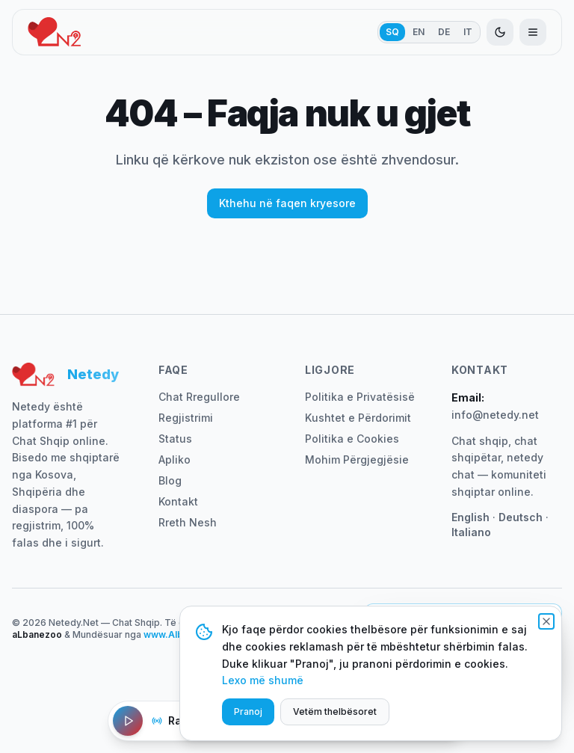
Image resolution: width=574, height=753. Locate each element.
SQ (392, 31)
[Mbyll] (546, 621)
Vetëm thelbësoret (335, 711)
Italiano (471, 532)
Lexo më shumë (262, 680)
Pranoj (248, 711)
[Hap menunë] (532, 32)
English (470, 517)
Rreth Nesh (187, 522)
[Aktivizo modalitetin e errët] (500, 32)
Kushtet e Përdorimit (358, 417)
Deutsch (521, 517)
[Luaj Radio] (128, 721)
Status (175, 438)
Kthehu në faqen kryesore (287, 203)
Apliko (174, 459)
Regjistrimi (185, 417)
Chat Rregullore (199, 396)
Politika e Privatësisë (360, 396)
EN (419, 31)
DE (444, 31)
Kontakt (178, 501)
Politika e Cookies (352, 438)
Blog (170, 480)
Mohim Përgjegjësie (357, 459)
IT (467, 31)
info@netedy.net (495, 414)
